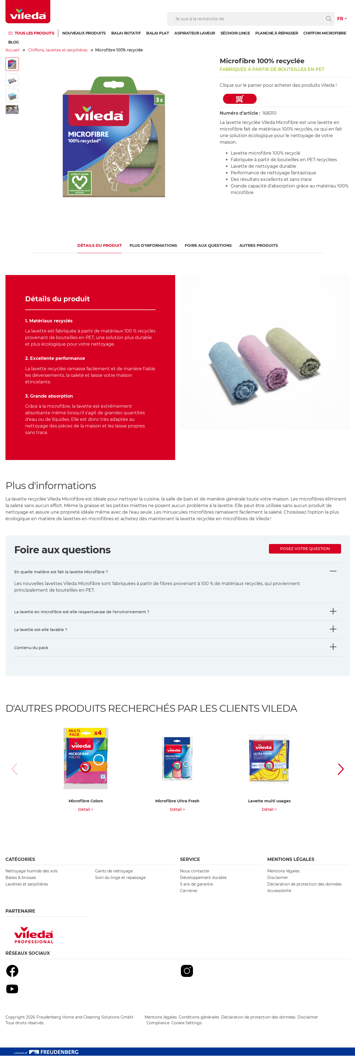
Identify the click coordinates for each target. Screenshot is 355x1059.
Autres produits (258, 245)
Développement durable (203, 881)
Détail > (85, 812)
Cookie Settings (186, 1026)
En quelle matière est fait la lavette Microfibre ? (61, 571)
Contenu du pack (31, 647)
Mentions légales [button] (290, 862)
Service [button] (190, 862)
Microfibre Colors (86, 804)
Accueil (12, 50)
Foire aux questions (208, 245)
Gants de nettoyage (114, 874)
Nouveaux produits (84, 33)
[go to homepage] (27, 11)
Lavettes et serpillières (26, 887)
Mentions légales (283, 874)
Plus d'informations (153, 245)
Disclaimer (277, 881)
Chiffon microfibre (324, 33)
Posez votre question (305, 548)
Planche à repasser (276, 33)
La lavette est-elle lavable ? (40, 629)
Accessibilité (279, 894)
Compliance (157, 1026)
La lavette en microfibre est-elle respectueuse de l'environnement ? (81, 611)
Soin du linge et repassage (120, 881)
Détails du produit (99, 245)
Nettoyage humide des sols (31, 874)
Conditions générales (199, 1020)
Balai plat (157, 33)
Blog (13, 42)
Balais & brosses (20, 881)
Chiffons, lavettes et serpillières (57, 50)
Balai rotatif (126, 33)
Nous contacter (195, 874)
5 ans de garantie (196, 887)
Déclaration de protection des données (304, 887)
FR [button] (340, 18)
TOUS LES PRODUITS (34, 33)
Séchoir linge (235, 33)
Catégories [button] (20, 862)
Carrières (188, 894)
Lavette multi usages (269, 804)
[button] (335, 771)
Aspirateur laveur (194, 33)
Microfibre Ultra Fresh (177, 804)
